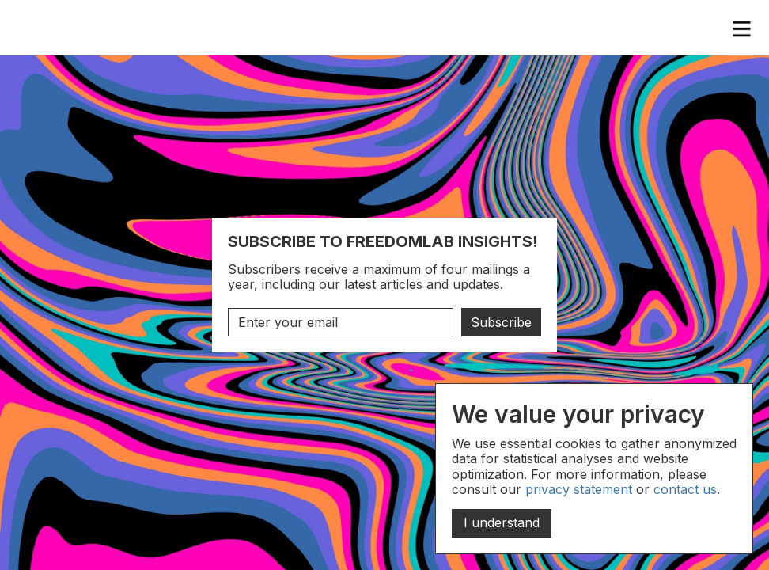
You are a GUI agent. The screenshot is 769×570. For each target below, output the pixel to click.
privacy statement (578, 489)
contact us (685, 489)
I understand (502, 522)
